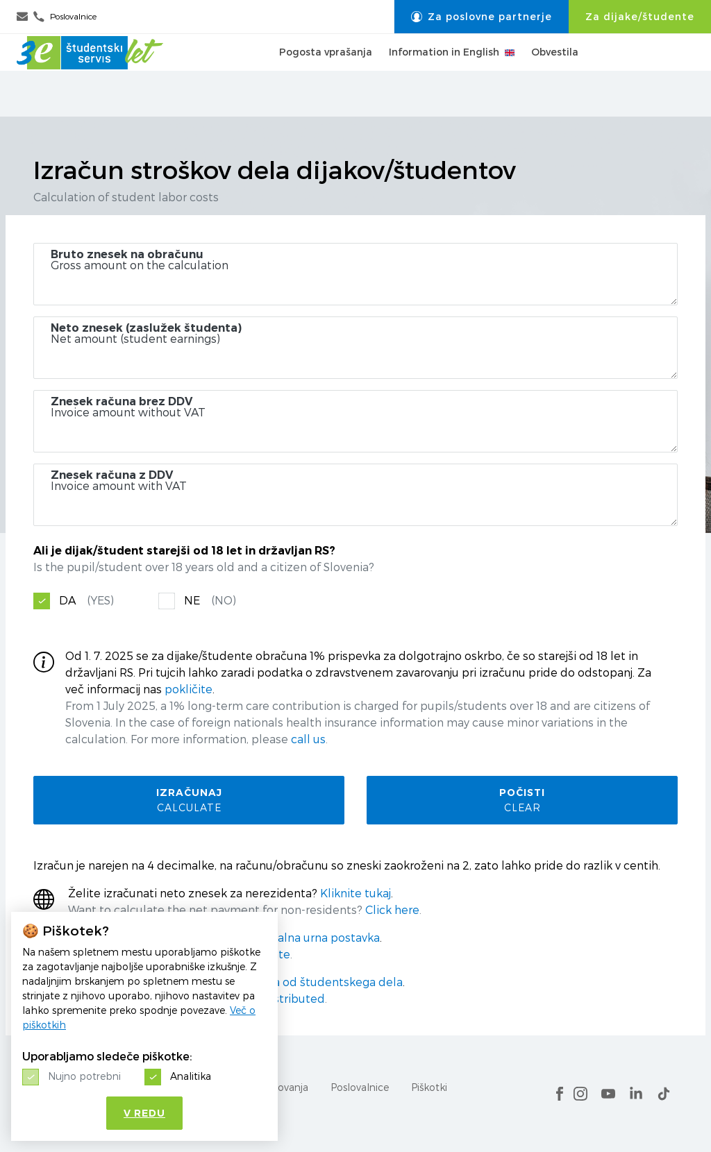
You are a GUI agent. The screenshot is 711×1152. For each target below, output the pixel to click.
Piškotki (429, 1087)
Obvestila (554, 75)
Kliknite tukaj (355, 893)
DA (86, 601)
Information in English (452, 75)
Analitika (190, 1076)
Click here (392, 910)
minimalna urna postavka (311, 938)
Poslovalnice (360, 1087)
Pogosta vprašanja (325, 75)
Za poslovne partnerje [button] (481, 16)
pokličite (188, 689)
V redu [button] (144, 1113)
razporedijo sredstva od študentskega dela (286, 982)
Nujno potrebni (84, 1076)
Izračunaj (189, 799)
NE (210, 601)
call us (308, 739)
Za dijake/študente (639, 16)
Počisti (522, 799)
